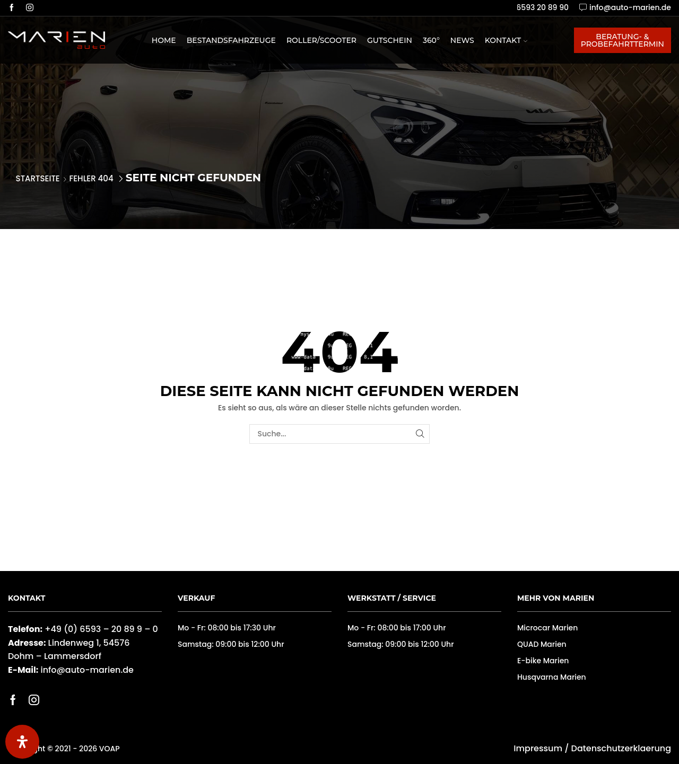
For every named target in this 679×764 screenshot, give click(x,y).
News (462, 40)
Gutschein (389, 40)
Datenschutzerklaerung (621, 748)
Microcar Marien (547, 627)
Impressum (537, 748)
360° (431, 40)
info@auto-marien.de (86, 670)
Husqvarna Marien (551, 677)
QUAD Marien (542, 644)
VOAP (109, 748)
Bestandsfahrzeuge (231, 40)
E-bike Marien (543, 660)
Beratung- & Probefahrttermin (622, 40)
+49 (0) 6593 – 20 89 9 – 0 (101, 629)
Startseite (38, 178)
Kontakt (506, 40)
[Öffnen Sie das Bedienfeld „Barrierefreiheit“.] (22, 742)
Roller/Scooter (321, 40)
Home (164, 40)
